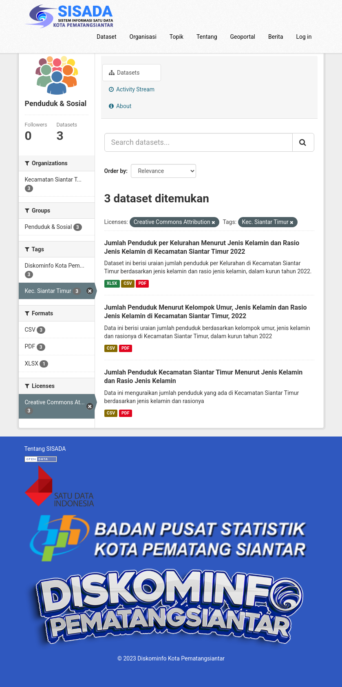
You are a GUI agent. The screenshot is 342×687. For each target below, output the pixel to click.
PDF (142, 283)
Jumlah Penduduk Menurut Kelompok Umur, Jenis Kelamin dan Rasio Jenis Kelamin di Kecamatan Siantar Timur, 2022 (205, 312)
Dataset (106, 36)
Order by (115, 171)
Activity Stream (132, 89)
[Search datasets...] (198, 142)
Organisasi (143, 36)
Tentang (206, 36)
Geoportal (242, 36)
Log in (304, 36)
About (120, 106)
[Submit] (303, 142)
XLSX (112, 283)
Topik (176, 36)
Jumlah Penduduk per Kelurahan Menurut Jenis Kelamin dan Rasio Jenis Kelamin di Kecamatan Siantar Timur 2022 (202, 247)
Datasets (124, 72)
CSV (128, 283)
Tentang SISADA (45, 448)
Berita (275, 36)
